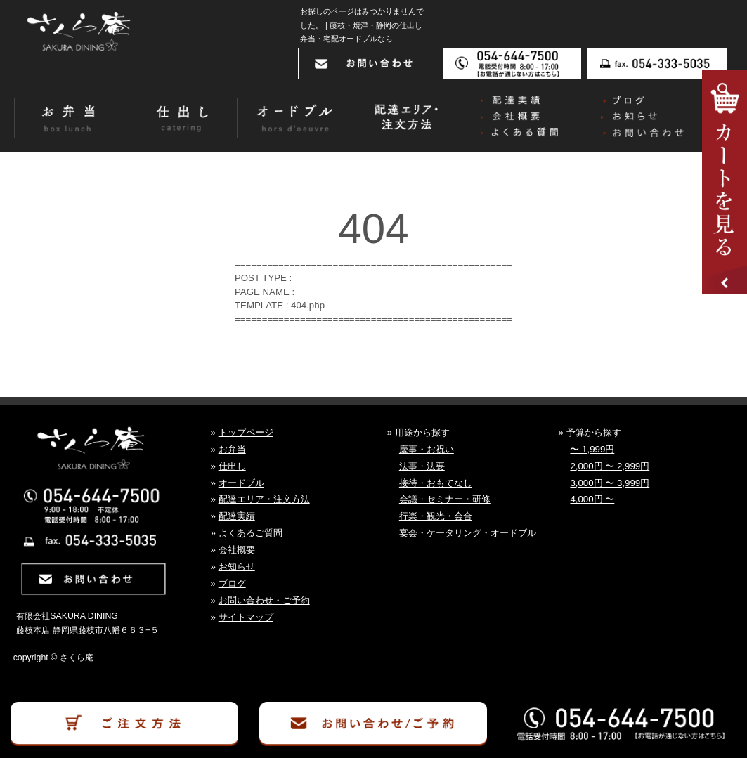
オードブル (241, 483)
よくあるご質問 (250, 533)
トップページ (246, 432)
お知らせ (237, 566)
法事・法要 (422, 466)
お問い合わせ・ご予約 (264, 600)
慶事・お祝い (426, 449)
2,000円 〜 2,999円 (609, 466)
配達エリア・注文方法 (264, 499)
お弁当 (232, 449)
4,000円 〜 (592, 499)
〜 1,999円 (592, 449)
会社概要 (237, 549)
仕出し (232, 466)
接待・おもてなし (435, 483)
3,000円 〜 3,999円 (609, 483)
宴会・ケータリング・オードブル (467, 533)
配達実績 (237, 516)
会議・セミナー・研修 (445, 499)
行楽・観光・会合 (435, 516)
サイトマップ (246, 617)
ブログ (232, 583)
